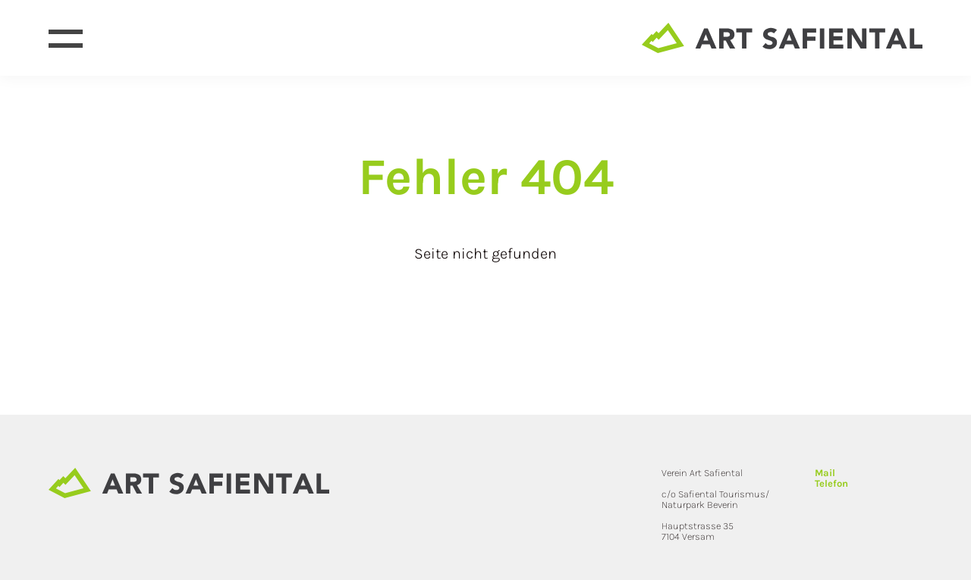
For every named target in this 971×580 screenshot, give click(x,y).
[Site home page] (782, 38)
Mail (825, 472)
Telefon (831, 483)
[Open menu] (66, 38)
